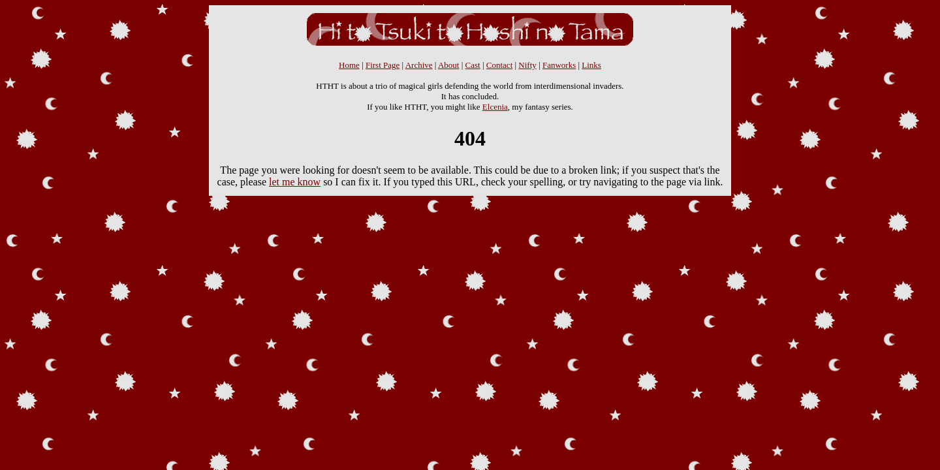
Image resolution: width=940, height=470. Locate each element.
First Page (383, 65)
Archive (419, 65)
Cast (472, 65)
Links (591, 65)
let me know (295, 181)
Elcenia (495, 107)
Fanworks (559, 65)
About (449, 65)
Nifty (527, 65)
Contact (499, 65)
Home (349, 65)
